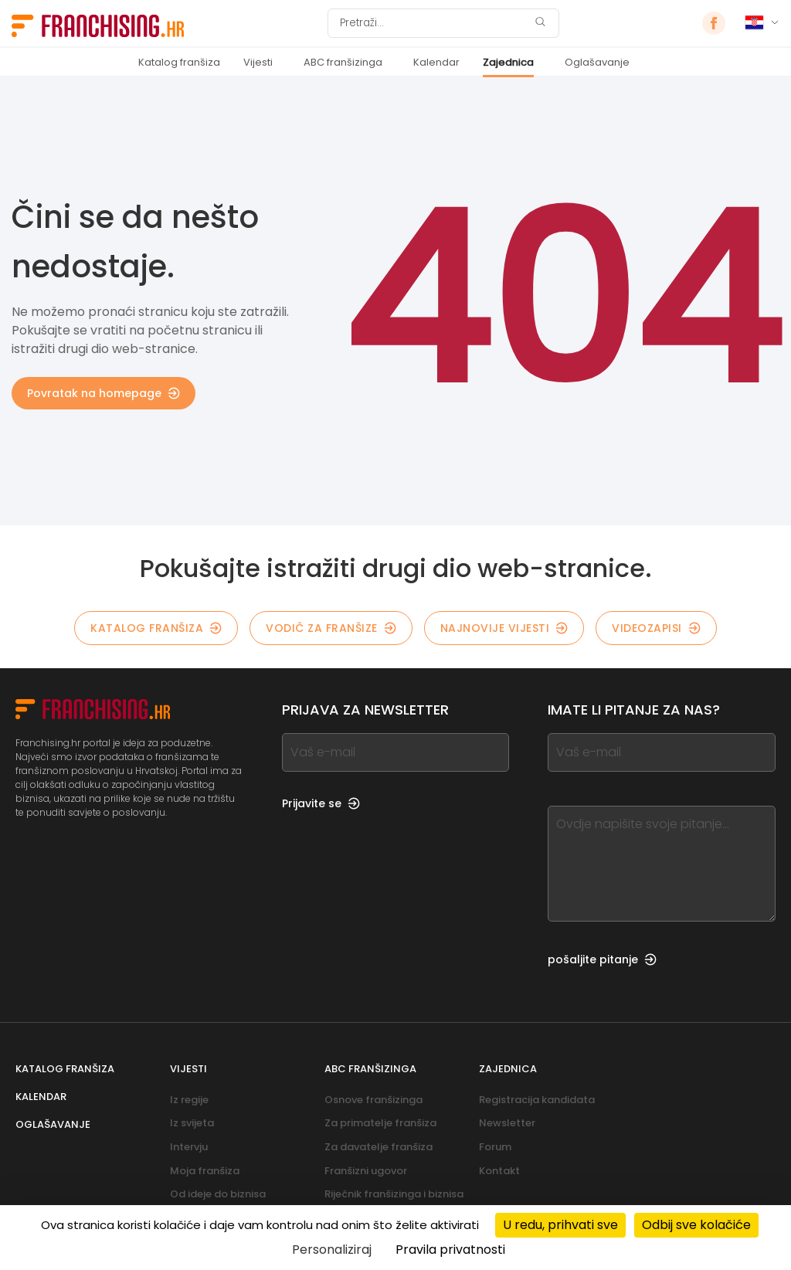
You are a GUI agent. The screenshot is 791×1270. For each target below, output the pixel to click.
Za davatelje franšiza (378, 1146)
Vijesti (258, 62)
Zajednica (508, 62)
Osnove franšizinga (373, 1099)
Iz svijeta (192, 1122)
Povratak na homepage (103, 393)
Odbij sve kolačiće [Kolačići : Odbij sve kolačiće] (696, 1225)
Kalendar (436, 62)
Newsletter (507, 1122)
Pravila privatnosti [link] (450, 1249)
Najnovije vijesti (504, 628)
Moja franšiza (204, 1170)
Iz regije (189, 1099)
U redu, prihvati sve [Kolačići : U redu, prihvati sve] (560, 1225)
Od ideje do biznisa (218, 1194)
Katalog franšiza (179, 62)
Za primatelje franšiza (380, 1122)
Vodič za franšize (331, 628)
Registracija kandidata (537, 1099)
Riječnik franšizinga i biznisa (393, 1194)
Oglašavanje (597, 62)
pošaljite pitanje (602, 959)
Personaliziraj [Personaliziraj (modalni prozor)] (332, 1249)
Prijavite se (321, 803)
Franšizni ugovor (365, 1170)
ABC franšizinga (343, 62)
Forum (495, 1146)
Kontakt (499, 1170)
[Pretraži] (433, 23)
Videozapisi (656, 628)
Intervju (189, 1146)
